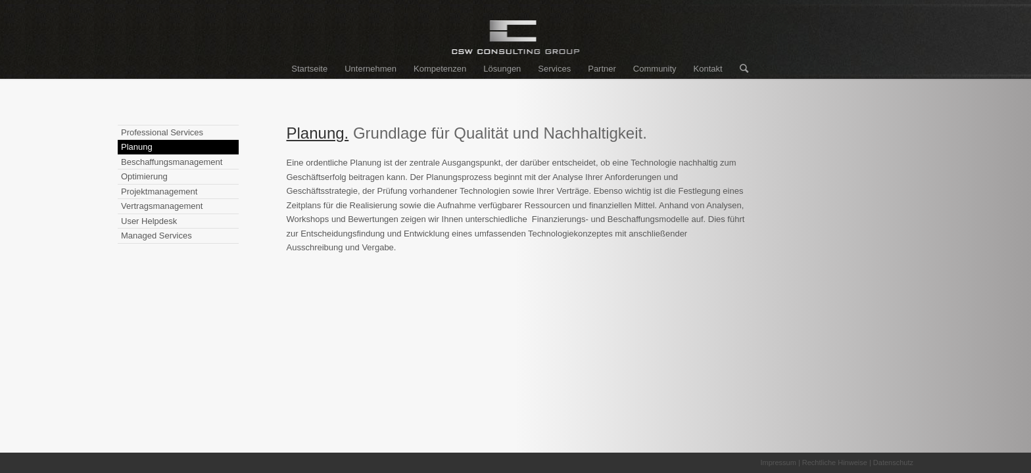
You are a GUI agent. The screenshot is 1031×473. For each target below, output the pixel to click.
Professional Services (162, 132)
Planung (137, 147)
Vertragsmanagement (162, 206)
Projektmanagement (159, 191)
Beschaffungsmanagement (171, 162)
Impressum (778, 462)
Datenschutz (893, 462)
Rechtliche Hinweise (834, 462)
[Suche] (739, 69)
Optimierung (144, 176)
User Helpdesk (149, 221)
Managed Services (156, 235)
